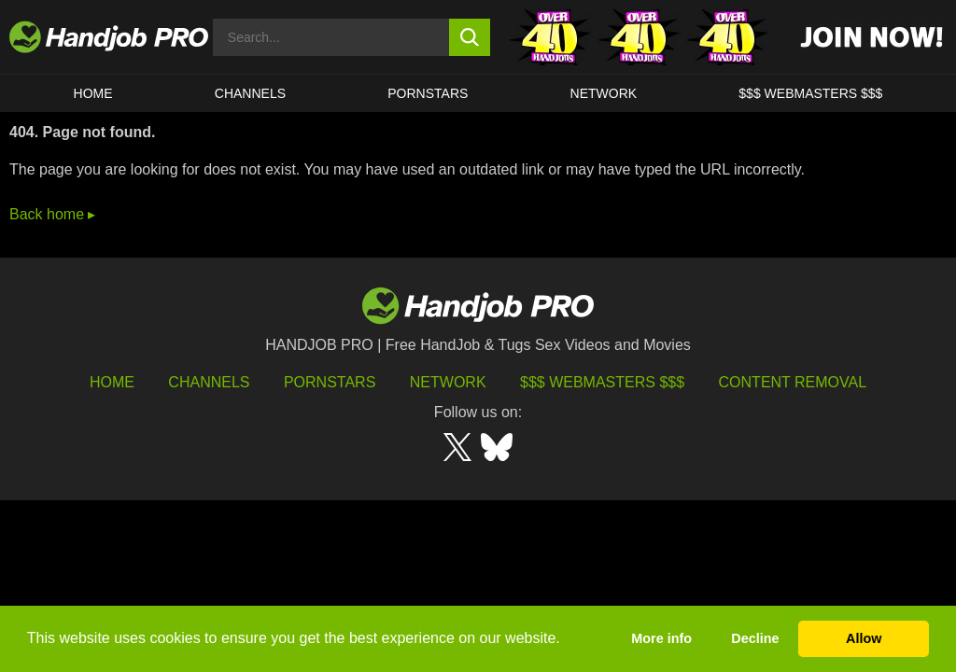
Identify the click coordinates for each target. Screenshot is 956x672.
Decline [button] (755, 638)
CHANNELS (250, 93)
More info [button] (661, 638)
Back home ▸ (52, 214)
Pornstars (427, 93)
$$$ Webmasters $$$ (602, 382)
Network (604, 93)
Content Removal (793, 382)
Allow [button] (863, 638)
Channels (208, 382)
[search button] (470, 37)
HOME (93, 93)
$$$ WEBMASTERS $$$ (810, 93)
